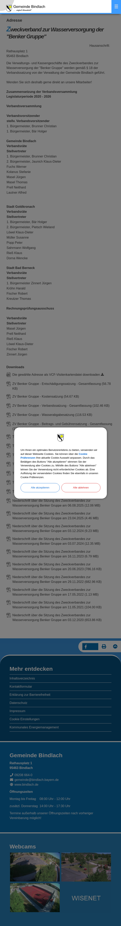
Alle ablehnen (81, 487)
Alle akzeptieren (40, 487)
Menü (116, 6)
